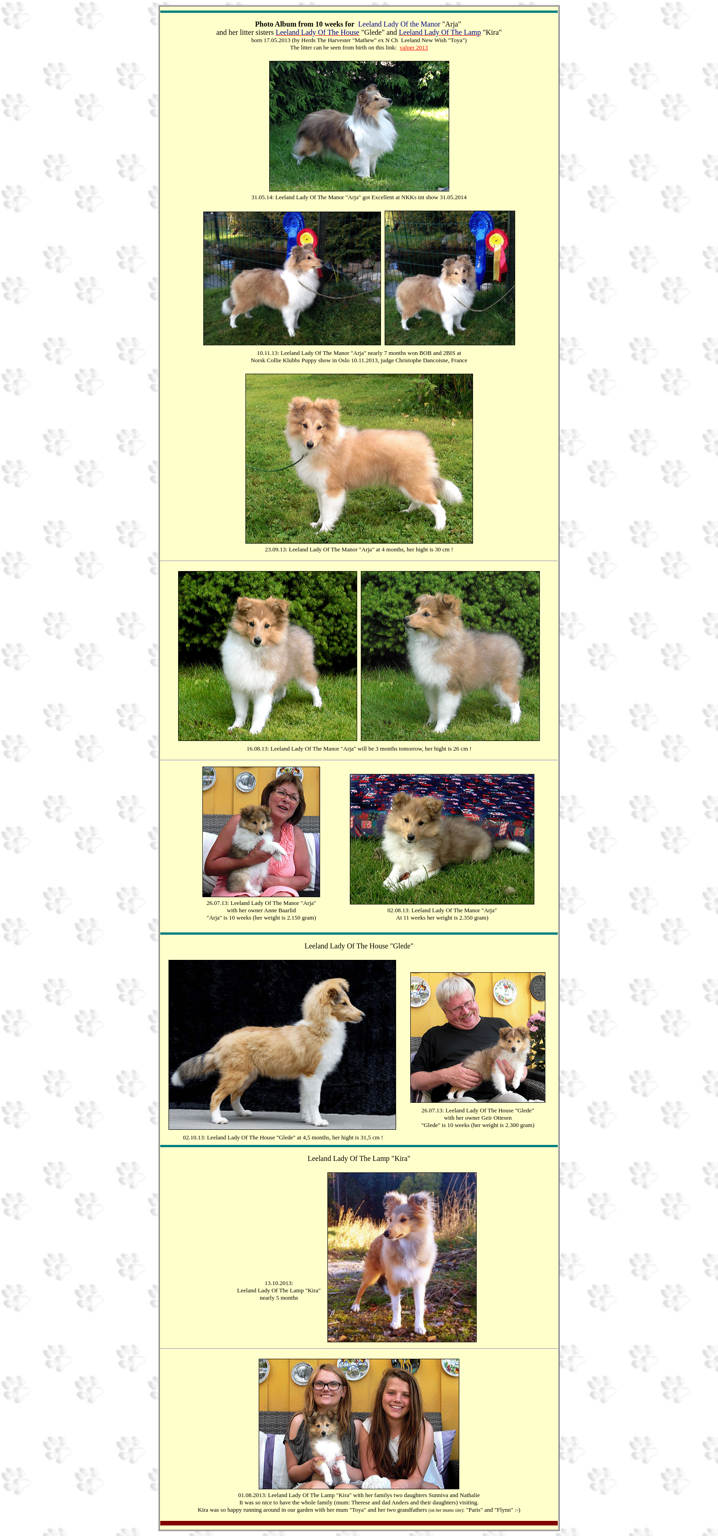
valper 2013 (414, 47)
